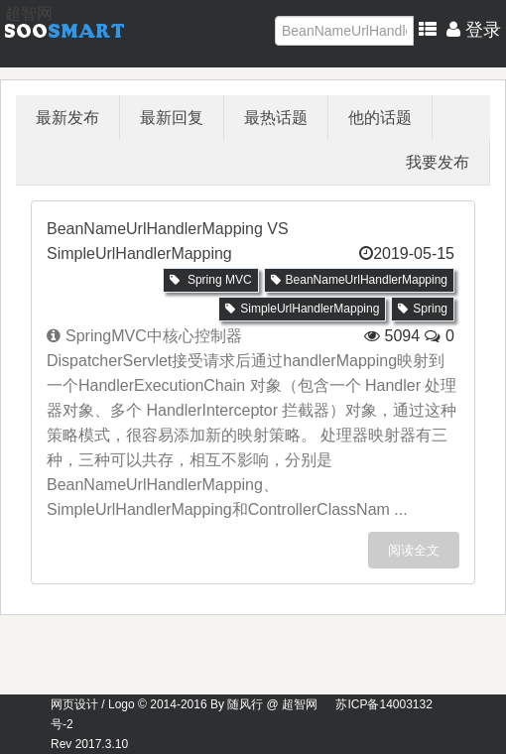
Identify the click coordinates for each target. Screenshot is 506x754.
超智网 (29, 13)
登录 (473, 30)
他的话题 (380, 117)
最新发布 (67, 117)
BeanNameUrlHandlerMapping (359, 280)
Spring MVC (211, 280)
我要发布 (437, 162)
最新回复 (171, 117)
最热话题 (276, 117)
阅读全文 (414, 550)
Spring (422, 308)
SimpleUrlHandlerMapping (302, 308)
